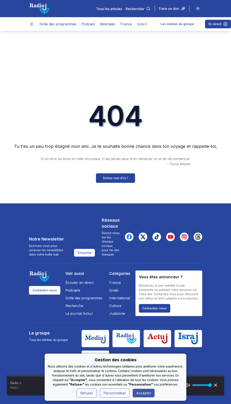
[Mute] (187, 385)
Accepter (143, 393)
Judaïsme (117, 313)
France (126, 24)
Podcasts (72, 290)
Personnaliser (114, 393)
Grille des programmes (58, 24)
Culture (115, 306)
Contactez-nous (44, 290)
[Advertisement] (115, 63)
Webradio (107, 24)
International (119, 298)
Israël (141, 24)
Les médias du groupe (179, 24)
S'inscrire (84, 252)
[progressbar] (201, 385)
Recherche (74, 306)
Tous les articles (109, 9)
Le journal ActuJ (79, 313)
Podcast (88, 24)
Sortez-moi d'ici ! (115, 178)
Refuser (86, 393)
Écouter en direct (79, 282)
